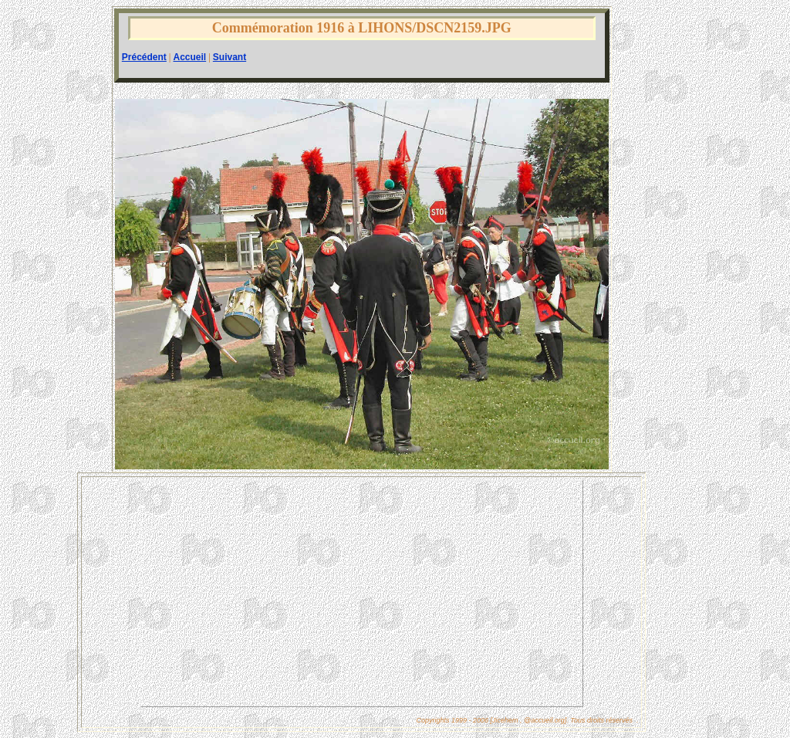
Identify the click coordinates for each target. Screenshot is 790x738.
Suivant (229, 57)
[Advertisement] (361, 594)
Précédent (144, 57)
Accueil (189, 57)
